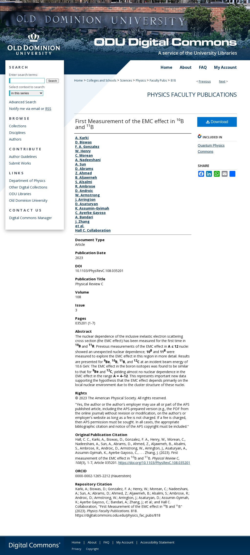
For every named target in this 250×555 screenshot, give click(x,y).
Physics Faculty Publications (192, 94)
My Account (124, 542)
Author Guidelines (23, 156)
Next (222, 81)
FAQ (106, 542)
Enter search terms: (23, 74)
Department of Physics (27, 180)
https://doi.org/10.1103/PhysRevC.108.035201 (154, 462)
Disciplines (17, 132)
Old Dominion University (28, 200)
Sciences (126, 80)
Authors (15, 139)
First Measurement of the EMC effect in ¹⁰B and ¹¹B (129, 123)
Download (217, 122)
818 (173, 80)
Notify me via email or (30, 108)
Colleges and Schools (101, 80)
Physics (141, 80)
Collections (17, 126)
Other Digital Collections (28, 187)
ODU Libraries (20, 193)
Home (78, 80)
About (92, 542)
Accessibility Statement (157, 542)
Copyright (92, 549)
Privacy (76, 549)
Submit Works (20, 163)
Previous (205, 81)
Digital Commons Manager (30, 217)
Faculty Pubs (158, 80)
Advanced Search (22, 102)
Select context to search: (27, 87)
